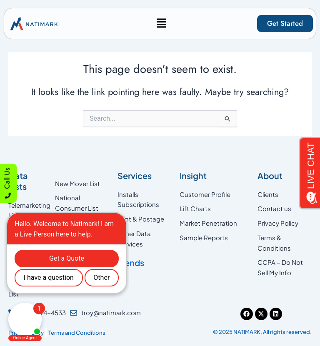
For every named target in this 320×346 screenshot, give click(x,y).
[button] (161, 23)
